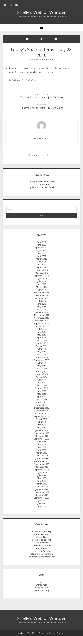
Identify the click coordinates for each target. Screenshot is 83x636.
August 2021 (41, 250)
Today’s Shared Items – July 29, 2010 (41, 107)
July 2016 (42, 301)
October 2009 (41, 436)
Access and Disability (41, 531)
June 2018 (41, 284)
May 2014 (41, 351)
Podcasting (41, 548)
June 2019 (41, 264)
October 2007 (41, 495)
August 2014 (41, 346)
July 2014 (42, 348)
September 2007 (41, 497)
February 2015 (41, 343)
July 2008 (42, 475)
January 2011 (41, 405)
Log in (41, 582)
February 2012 (41, 388)
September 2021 (41, 247)
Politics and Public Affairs (41, 553)
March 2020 (41, 258)
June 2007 (41, 506)
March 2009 (41, 452)
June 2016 (41, 303)
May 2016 (41, 306)
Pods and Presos (41, 551)
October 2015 (41, 320)
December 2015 (41, 315)
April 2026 (41, 242)
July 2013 (42, 362)
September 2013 (41, 360)
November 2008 (41, 464)
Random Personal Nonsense (41, 556)
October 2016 (41, 298)
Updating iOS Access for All (41, 187)
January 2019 (41, 270)
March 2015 (41, 340)
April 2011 (41, 396)
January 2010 (41, 430)
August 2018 (41, 278)
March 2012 (41, 385)
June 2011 (41, 391)
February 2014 (41, 357)
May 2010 (41, 427)
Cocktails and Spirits (41, 539)
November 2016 (41, 295)
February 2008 (41, 486)
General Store (46, 59)
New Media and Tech (41, 545)
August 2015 (41, 326)
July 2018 (42, 281)
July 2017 (42, 289)
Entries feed (41, 584)
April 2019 (41, 267)
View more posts (41, 138)
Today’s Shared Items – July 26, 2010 (41, 97)
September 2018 (41, 275)
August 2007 (41, 500)
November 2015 (41, 317)
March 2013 (41, 368)
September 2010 (41, 416)
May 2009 (41, 447)
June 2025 (41, 244)
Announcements (41, 534)
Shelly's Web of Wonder (41, 12)
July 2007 (42, 503)
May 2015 (41, 334)
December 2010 (41, 407)
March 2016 (41, 309)
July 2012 (42, 379)
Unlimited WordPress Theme (31, 633)
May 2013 (41, 365)
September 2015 (41, 323)
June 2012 (41, 382)
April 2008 (41, 480)
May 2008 (41, 478)
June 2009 (41, 444)
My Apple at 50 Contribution (42, 181)
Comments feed (41, 587)
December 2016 (41, 292)
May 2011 (41, 393)
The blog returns (41, 184)
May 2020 (41, 253)
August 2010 (41, 419)
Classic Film (41, 537)
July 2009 (42, 441)
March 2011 (41, 399)
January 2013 (41, 374)
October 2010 (41, 413)
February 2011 (41, 402)
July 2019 (42, 261)
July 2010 (42, 421)
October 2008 (41, 466)
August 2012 (41, 376)
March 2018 (41, 287)
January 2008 (41, 489)
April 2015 (41, 337)
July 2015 (42, 329)
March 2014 (41, 354)
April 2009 (41, 450)
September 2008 (41, 469)
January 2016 (41, 312)
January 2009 (41, 458)
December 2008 (41, 461)
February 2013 (41, 371)
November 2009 (41, 433)
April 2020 (41, 256)
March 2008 (41, 483)
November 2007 (41, 492)
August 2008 (41, 472)
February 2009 (41, 455)
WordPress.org (41, 590)
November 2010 (41, 410)
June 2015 (41, 331)
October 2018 (41, 272)
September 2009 (41, 438)
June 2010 (41, 424)
